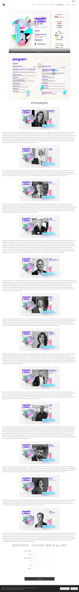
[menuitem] (35, 4)
